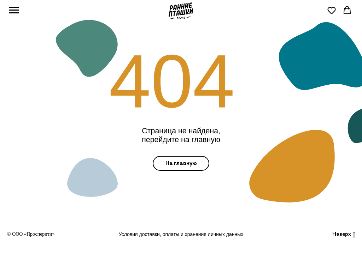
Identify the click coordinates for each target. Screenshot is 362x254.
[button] (331, 10)
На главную (181, 163)
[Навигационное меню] (14, 10)
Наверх (343, 235)
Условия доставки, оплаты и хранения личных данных (181, 234)
